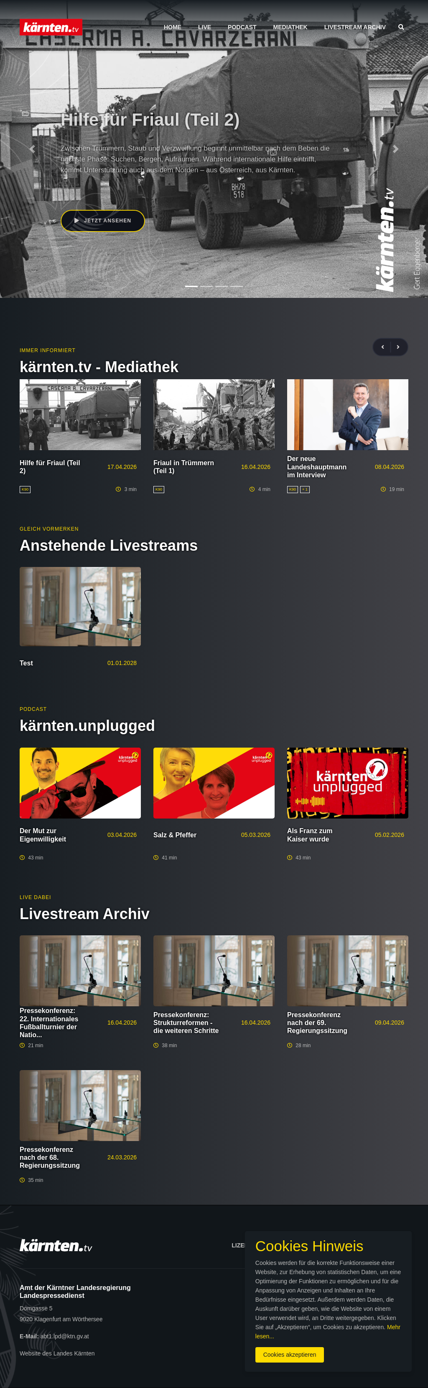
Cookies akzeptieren (249, 1350)
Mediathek (290, 27)
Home (172, 27)
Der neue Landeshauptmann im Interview (316, 466)
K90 (66, 188)
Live (204, 27)
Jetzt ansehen (104, 221)
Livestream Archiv (355, 27)
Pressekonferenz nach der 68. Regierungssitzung (50, 1157)
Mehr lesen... (220, 1331)
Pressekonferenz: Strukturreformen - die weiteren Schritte (186, 1022)
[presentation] (386, 347)
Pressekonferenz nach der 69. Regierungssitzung (317, 1022)
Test (26, 663)
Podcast (242, 27)
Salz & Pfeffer (174, 835)
